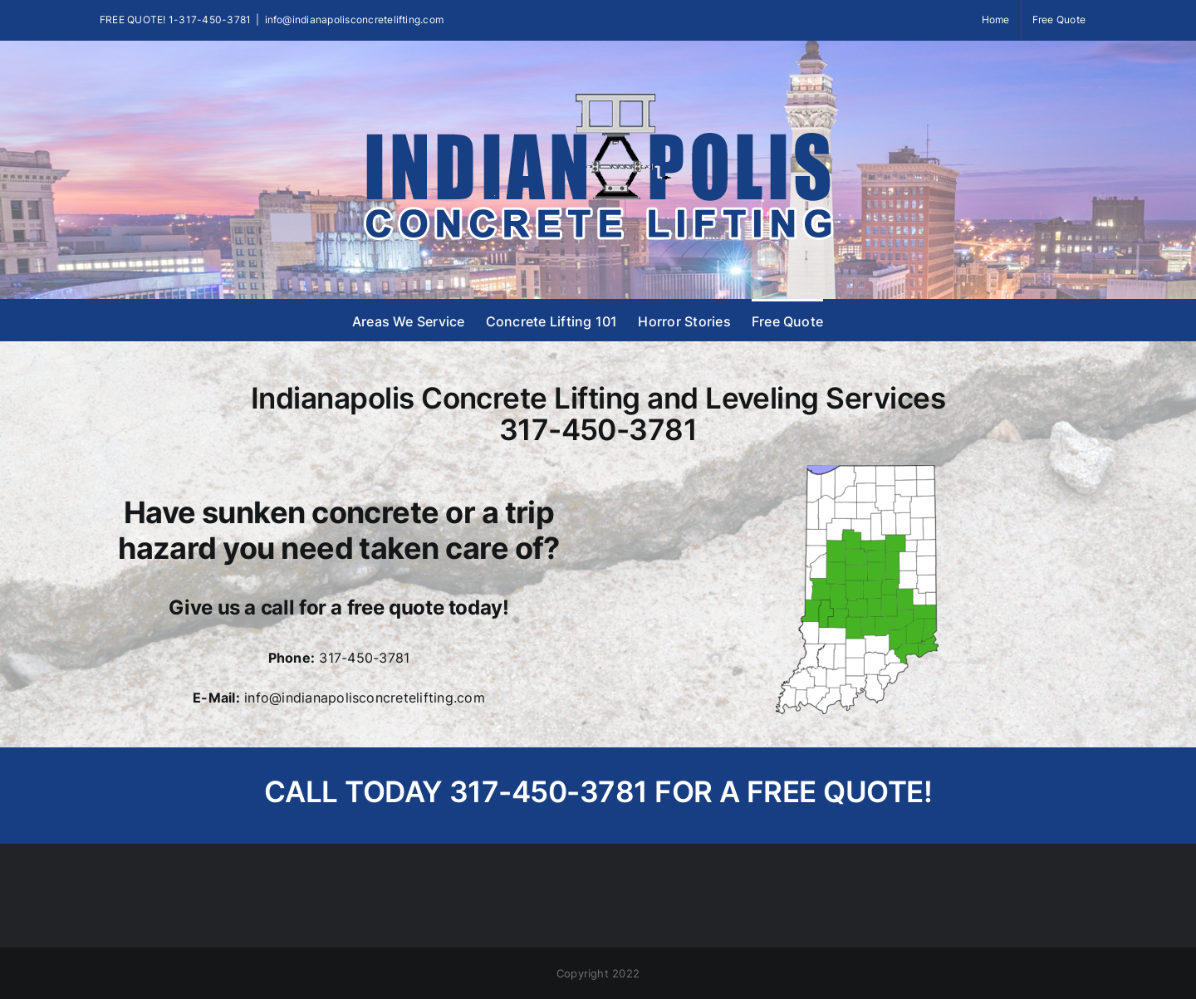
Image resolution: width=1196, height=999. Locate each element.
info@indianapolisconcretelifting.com (354, 19)
